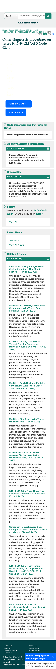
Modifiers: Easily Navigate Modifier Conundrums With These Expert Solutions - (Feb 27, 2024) (27, 386)
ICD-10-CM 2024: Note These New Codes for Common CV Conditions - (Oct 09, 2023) (27, 494)
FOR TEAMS (14, 112)
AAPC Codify (8, 646)
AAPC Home (33, 646)
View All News (16, 245)
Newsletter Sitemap (11, 650)
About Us (7, 648)
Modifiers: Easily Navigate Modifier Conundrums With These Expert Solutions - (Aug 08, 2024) (27, 308)
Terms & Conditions (35, 650)
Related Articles (15, 254)
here (38, 213)
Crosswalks (12, 172)
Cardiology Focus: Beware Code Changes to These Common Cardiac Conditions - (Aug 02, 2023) (28, 529)
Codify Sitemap (34, 648)
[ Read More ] (14, 240)
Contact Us (8, 653)
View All (13, 222)
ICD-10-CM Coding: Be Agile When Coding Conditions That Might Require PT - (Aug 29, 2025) (26, 269)
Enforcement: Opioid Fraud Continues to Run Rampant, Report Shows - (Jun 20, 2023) (27, 607)
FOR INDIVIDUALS (17, 104)
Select (8, 16)
